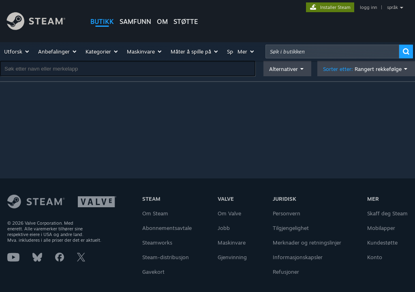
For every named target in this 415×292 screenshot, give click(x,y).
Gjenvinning (232, 257)
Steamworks (157, 242)
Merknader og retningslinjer (307, 242)
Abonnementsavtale (167, 228)
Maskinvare (232, 242)
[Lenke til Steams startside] (42, 22)
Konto (374, 257)
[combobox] (332, 51)
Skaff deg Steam (387, 213)
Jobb (224, 228)
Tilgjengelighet (291, 228)
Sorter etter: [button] (362, 69)
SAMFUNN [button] (135, 21)
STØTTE (185, 21)
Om (162, 21)
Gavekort (153, 271)
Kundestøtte (382, 242)
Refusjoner (286, 271)
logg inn (368, 7)
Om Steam (155, 213)
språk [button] (392, 7)
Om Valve (229, 213)
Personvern (286, 213)
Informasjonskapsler (298, 257)
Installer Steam (335, 7)
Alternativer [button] (283, 69)
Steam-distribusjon (165, 257)
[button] (17, 51)
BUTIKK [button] (102, 21)
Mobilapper (381, 228)
